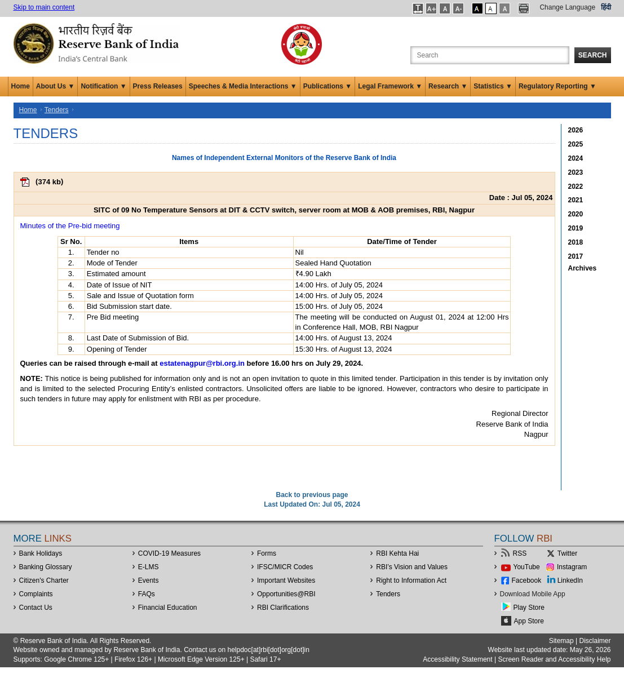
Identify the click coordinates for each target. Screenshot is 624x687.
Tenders (57, 110)
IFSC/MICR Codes (285, 567)
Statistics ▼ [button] (492, 86)
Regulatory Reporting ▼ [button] (557, 86)
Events (148, 580)
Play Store (529, 607)
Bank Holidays (41, 553)
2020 (575, 214)
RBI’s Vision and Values (412, 567)
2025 (575, 144)
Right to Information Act (411, 580)
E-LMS (148, 567)
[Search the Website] (489, 55)
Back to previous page (312, 495)
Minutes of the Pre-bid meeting (70, 225)
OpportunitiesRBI (286, 594)
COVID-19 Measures (169, 553)
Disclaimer (594, 641)
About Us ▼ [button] (55, 86)
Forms (266, 553)
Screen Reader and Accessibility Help (553, 659)
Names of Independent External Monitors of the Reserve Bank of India (284, 158)
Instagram (572, 567)
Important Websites (286, 580)
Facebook (527, 580)
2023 (575, 172)
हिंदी (606, 7)
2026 (575, 130)
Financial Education (167, 607)
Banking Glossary (45, 567)
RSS (520, 553)
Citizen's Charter (44, 580)
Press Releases (158, 86)
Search (592, 55)
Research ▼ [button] (447, 86)
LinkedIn (570, 580)
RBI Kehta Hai (397, 553)
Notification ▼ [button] (103, 86)
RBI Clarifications (283, 607)
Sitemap (561, 641)
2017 (575, 256)
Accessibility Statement (457, 659)
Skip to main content (44, 7)
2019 (575, 228)
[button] (418, 8)
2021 (575, 200)
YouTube (527, 567)
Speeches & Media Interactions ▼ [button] (243, 86)
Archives (582, 268)
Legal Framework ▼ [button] (390, 86)
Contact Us (35, 607)
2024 (575, 158)
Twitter (567, 553)
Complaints (36, 594)
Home (20, 86)
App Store (529, 621)
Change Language (567, 7)
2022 (575, 186)
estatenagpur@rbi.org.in (202, 363)
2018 (575, 242)
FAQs (146, 594)
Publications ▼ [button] (327, 86)
